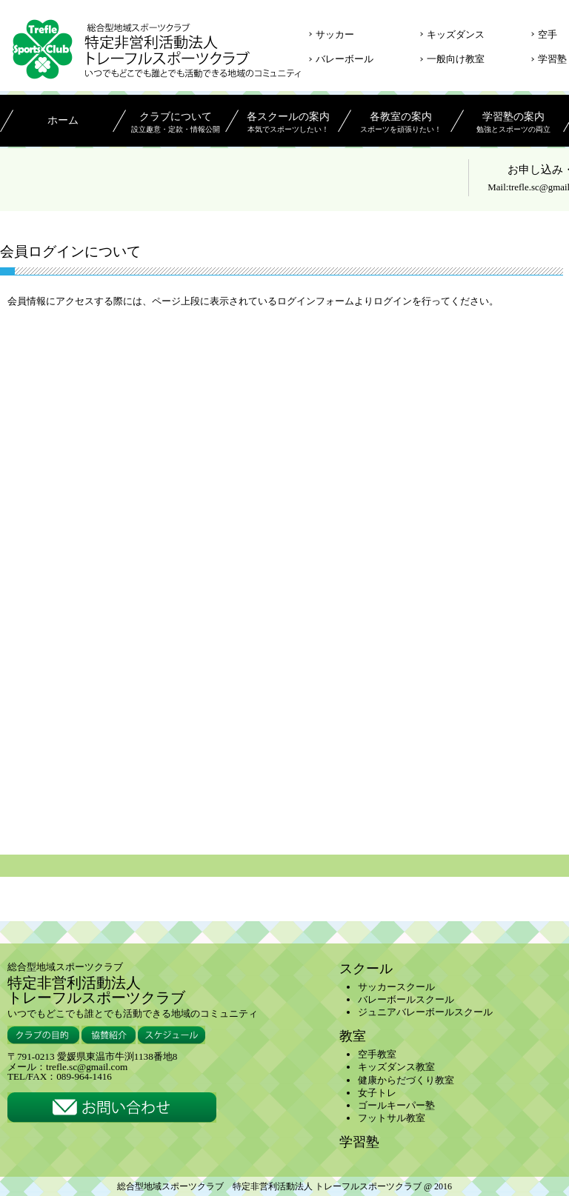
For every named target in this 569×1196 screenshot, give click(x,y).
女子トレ (377, 1092)
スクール (366, 968)
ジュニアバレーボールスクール (425, 1012)
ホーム (63, 121)
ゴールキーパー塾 (396, 1105)
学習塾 (552, 58)
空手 (547, 34)
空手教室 (377, 1054)
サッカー (335, 34)
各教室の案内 (400, 124)
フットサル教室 (391, 1117)
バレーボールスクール (406, 999)
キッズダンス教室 (396, 1066)
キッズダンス (456, 34)
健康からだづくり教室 (406, 1080)
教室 (352, 1036)
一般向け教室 (456, 58)
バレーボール (344, 58)
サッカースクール (396, 986)
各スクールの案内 (288, 124)
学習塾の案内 (513, 124)
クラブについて (175, 124)
